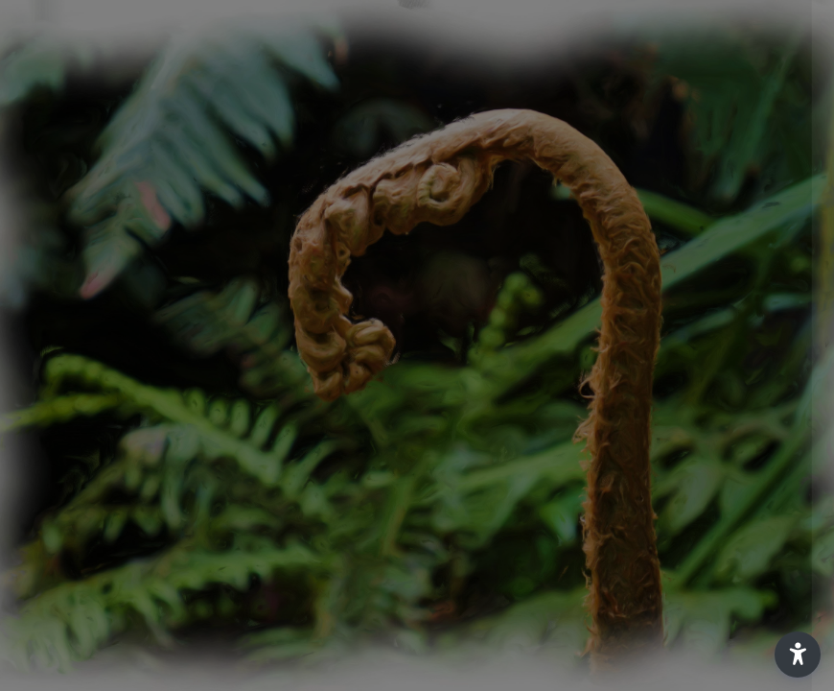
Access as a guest (631, 610)
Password (493, 342)
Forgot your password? (736, 429)
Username (494, 250)
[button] (798, 654)
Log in (632, 484)
